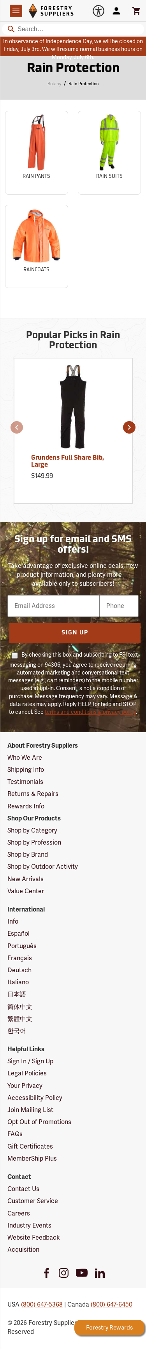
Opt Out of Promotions (39, 1122)
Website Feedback (33, 1238)
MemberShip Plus (32, 1159)
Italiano (18, 982)
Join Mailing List (30, 1110)
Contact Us (23, 1189)
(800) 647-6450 (111, 1305)
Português (22, 946)
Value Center (25, 891)
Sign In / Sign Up (30, 1061)
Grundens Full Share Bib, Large (67, 461)
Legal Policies (27, 1073)
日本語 (16, 994)
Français (19, 958)
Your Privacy (24, 1086)
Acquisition (23, 1250)
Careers (18, 1213)
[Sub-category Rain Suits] (109, 153)
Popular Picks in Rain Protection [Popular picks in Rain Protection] (73, 341)
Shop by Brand (27, 855)
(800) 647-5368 (42, 1305)
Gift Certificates (30, 1147)
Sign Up (75, 633)
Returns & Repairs (32, 794)
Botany (54, 83)
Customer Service (32, 1201)
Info (12, 922)
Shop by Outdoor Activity (42, 867)
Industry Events (29, 1226)
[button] (17, 427)
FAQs (15, 1134)
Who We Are (24, 758)
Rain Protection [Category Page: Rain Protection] (73, 69)
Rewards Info (25, 806)
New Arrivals (25, 879)
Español (18, 934)
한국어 (16, 1031)
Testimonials (25, 782)
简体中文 (19, 1007)
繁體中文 (19, 1019)
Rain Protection (84, 83)
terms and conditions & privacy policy (90, 712)
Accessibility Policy (34, 1098)
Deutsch (19, 970)
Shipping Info (25, 770)
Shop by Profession (34, 843)
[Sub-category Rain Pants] (36, 153)
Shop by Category (32, 830)
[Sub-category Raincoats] (36, 246)
